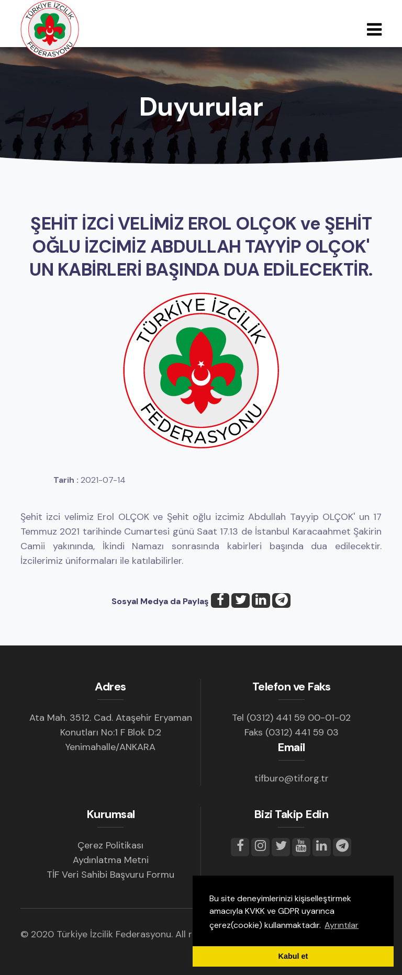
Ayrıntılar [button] (342, 925)
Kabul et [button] (293, 956)
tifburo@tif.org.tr (291, 778)
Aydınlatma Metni (111, 860)
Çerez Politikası (110, 845)
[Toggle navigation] (374, 29)
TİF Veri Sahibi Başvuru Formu (110, 874)
